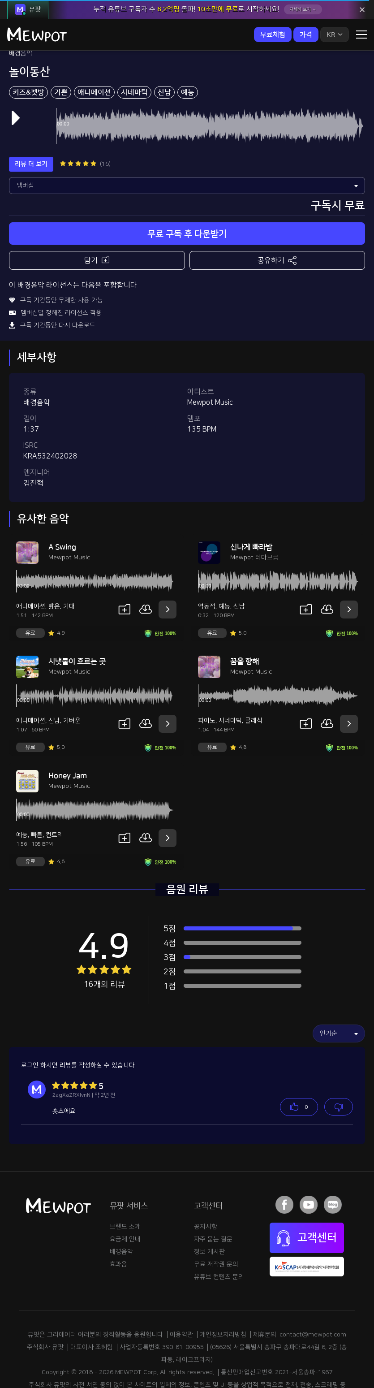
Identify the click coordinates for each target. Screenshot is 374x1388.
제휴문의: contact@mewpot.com (299, 1296)
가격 (306, 35)
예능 (187, 54)
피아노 (206, 682)
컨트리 (54, 796)
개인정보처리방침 (223, 1296)
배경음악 (121, 1213)
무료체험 (272, 35)
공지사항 (205, 1188)
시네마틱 (134, 54)
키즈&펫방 (28, 54)
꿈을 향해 (244, 623)
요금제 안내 (125, 1201)
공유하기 (277, 222)
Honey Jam (67, 738)
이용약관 (181, 1296)
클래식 (253, 682)
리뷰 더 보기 (31, 126)
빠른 (37, 796)
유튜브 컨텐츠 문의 (219, 1238)
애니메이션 (94, 54)
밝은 (54, 568)
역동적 (206, 568)
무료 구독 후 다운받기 (187, 196)
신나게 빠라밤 (251, 509)
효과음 (118, 1226)
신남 (164, 54)
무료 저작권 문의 (216, 1226)
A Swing (62, 509)
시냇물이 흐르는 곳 (77, 623)
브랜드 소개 (125, 1188)
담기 (96, 221)
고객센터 (307, 1200)
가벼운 (72, 682)
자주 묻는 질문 (213, 1201)
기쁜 (61, 54)
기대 (69, 568)
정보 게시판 (209, 1213)
